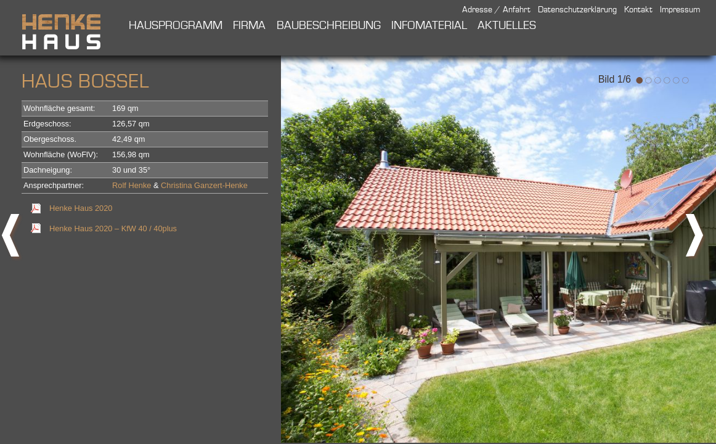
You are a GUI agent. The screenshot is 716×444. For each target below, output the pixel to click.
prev (12, 240)
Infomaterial (429, 26)
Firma (249, 26)
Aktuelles (507, 26)
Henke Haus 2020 (80, 208)
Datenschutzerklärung (577, 10)
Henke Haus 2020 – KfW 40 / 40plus (113, 228)
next (697, 240)
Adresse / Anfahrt (496, 10)
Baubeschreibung (329, 26)
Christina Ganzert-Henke (204, 185)
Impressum (680, 10)
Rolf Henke (131, 185)
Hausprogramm (175, 26)
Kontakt (638, 10)
